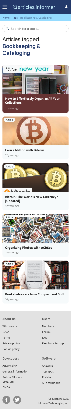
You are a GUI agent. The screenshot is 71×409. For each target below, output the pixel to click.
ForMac (46, 377)
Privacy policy (11, 343)
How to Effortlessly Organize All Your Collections (32, 101)
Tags (15, 17)
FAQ (44, 337)
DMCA (6, 387)
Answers (47, 366)
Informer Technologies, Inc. (53, 403)
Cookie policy (11, 349)
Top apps (48, 371)
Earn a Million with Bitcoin (24, 150)
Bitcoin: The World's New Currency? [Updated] (31, 199)
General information (15, 371)
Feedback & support (55, 343)
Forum (46, 332)
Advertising (9, 366)
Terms (6, 337)
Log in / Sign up (66, 7)
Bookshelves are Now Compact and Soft (34, 294)
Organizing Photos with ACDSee (28, 248)
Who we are (9, 326)
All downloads (51, 383)
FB (6, 400)
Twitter (17, 400)
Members (48, 326)
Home (5, 17)
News (5, 332)
